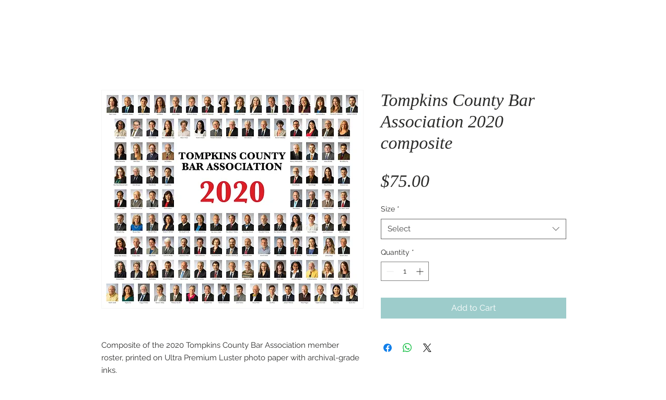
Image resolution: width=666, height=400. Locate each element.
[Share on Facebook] (387, 348)
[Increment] (420, 271)
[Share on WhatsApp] (407, 348)
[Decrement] (388, 271)
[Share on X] (427, 348)
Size (390, 209)
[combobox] (473, 229)
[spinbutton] (404, 271)
